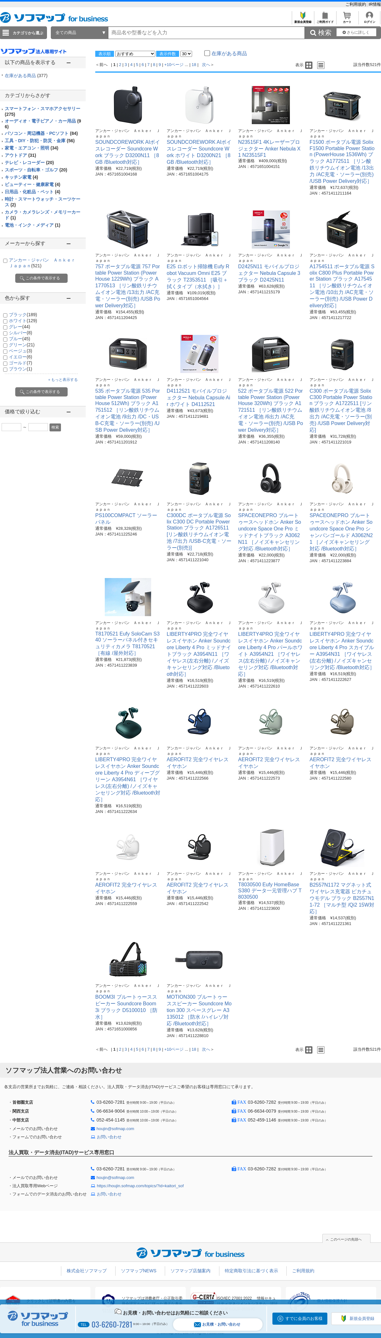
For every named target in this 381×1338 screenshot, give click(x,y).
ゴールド (20, 362)
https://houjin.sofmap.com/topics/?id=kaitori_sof (140, 1185)
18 (194, 64)
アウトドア (20, 155)
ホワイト (23, 320)
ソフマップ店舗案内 (190, 1270)
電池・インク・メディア (32, 225)
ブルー (19, 338)
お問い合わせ (109, 1137)
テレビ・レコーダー (29, 162)
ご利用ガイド (325, 20)
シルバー (20, 332)
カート (347, 20)
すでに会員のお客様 (304, 1318)
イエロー (20, 356)
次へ (206, 64)
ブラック (23, 314)
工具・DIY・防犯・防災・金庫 (40, 140)
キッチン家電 (21, 177)
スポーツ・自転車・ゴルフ (36, 169)
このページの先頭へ (346, 1239)
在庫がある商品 (26, 75)
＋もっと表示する (62, 379)
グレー (19, 326)
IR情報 (375, 4)
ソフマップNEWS (139, 1270)
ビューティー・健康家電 (32, 184)
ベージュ (20, 350)
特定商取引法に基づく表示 (251, 1270)
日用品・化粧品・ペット (32, 191)
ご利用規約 (356, 4)
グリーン (22, 344)
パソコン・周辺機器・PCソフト (41, 133)
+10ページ (174, 64)
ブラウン (20, 368)
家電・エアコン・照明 (31, 147)
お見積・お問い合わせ (217, 1324)
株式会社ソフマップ (87, 1270)
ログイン (369, 20)
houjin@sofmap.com (115, 1128)
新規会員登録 (302, 20)
